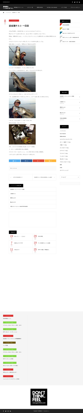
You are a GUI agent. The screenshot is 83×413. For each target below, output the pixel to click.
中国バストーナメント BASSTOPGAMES (19, 206)
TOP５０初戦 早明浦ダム (43, 249)
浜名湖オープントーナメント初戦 (17, 189)
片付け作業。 (41, 236)
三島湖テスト (13, 193)
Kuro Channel (63, 133)
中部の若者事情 (66, 24)
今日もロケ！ (17, 249)
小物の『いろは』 (63, 144)
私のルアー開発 (66, 29)
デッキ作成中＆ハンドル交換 (44, 243)
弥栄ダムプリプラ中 (18, 243)
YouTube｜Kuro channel (52, 7)
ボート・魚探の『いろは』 (65, 142)
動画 (61, 164)
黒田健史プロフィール (18, 7)
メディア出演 (64, 7)
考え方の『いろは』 (64, 159)
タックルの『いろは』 (64, 147)
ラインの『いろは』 (64, 153)
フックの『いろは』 (64, 156)
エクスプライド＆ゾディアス (66, 139)
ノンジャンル (14, 20)
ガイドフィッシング (64, 170)
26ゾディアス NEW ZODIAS (69, 41)
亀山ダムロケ (13, 202)
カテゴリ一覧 (30, 7)
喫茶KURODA (40, 7)
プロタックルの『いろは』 (65, 161)
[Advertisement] (32, 219)
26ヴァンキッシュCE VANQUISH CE (71, 37)
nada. (61, 167)
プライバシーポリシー (75, 7)
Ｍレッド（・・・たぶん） (20, 236)
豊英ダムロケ (13, 197)
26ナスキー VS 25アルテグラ (69, 33)
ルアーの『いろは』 (64, 150)
